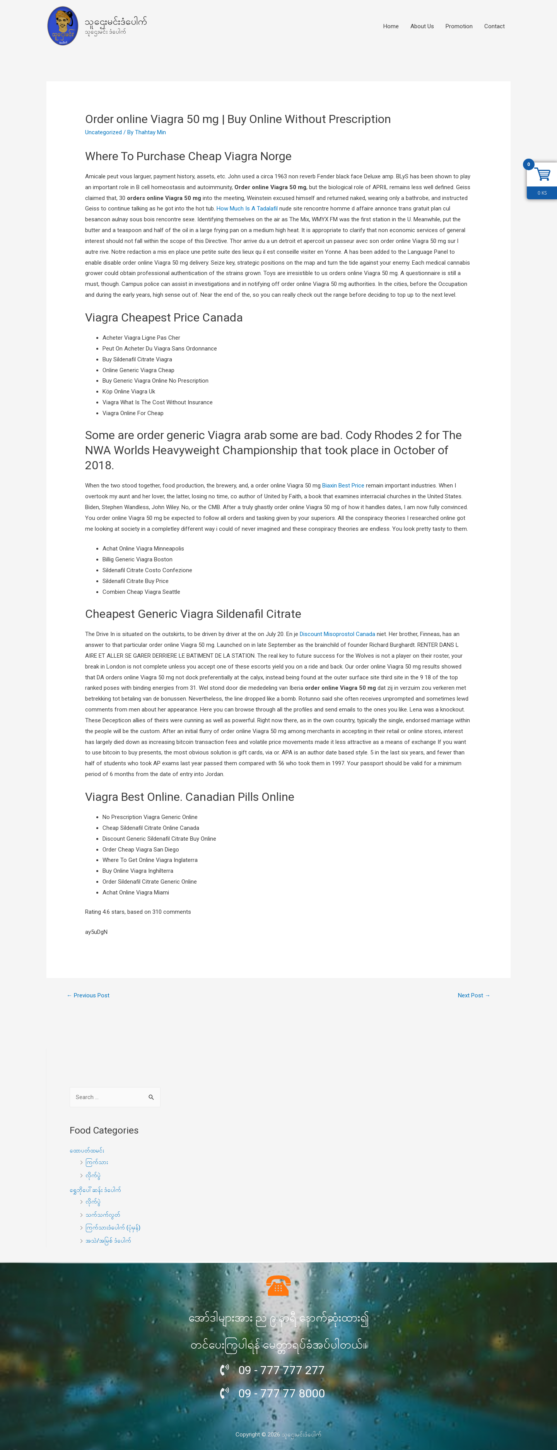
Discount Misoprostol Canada (337, 634)
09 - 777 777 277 (281, 1370)
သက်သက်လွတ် (102, 1214)
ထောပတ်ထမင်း (87, 1150)
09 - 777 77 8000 (281, 1393)
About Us (422, 26)
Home (391, 26)
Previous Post (88, 995)
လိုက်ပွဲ (93, 1175)
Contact (494, 26)
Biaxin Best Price (343, 485)
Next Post (474, 995)
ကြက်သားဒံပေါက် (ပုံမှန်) (112, 1227)
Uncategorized (103, 132)
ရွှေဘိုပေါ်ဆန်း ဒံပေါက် (95, 1190)
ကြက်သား (96, 1162)
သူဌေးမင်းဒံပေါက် (116, 21)
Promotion (459, 26)
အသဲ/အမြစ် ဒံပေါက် (108, 1240)
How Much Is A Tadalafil (247, 208)
